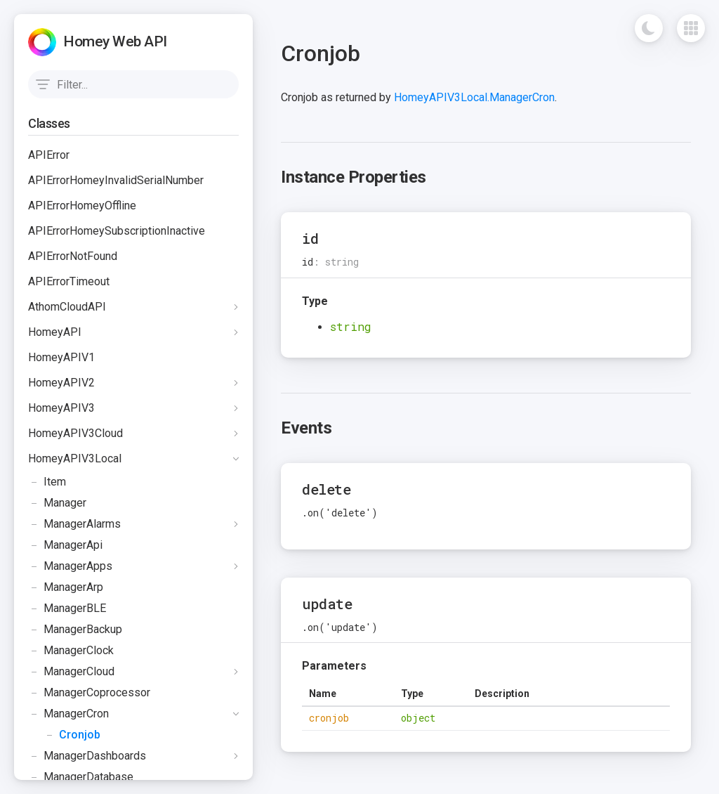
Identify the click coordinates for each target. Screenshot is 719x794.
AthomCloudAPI (67, 306)
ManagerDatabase (80, 777)
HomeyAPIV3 (61, 408)
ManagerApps (70, 566)
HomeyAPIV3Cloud (75, 433)
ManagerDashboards (87, 756)
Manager (57, 503)
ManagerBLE (67, 608)
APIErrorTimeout (69, 281)
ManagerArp (65, 587)
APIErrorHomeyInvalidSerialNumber (116, 180)
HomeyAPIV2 (61, 382)
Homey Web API (115, 41)
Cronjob (64, 735)
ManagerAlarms (74, 524)
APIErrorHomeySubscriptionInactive (116, 230)
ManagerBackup (75, 629)
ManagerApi (65, 545)
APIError (49, 155)
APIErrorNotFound (72, 256)
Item (47, 482)
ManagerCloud (71, 672)
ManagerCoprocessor (89, 693)
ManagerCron (68, 714)
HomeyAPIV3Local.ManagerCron (474, 97)
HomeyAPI (54, 332)
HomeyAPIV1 (61, 357)
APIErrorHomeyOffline (82, 205)
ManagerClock (71, 651)
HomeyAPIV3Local (74, 458)
